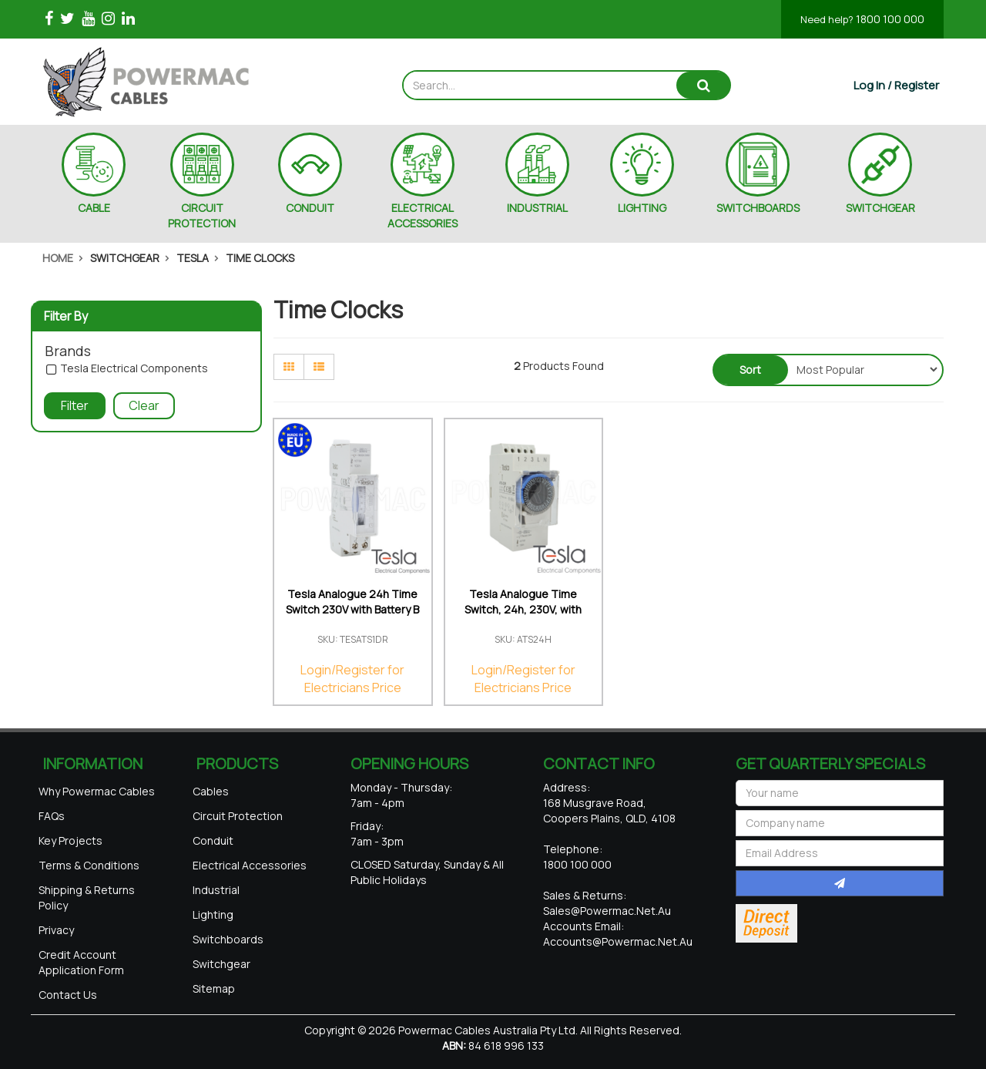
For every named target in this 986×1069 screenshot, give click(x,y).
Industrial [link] (216, 889)
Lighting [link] (213, 914)
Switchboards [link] (228, 939)
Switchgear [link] (221, 963)
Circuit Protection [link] (238, 815)
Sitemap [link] (214, 988)
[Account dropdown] (896, 85)
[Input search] (540, 85)
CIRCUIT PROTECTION (202, 215)
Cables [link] (211, 791)
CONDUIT (310, 207)
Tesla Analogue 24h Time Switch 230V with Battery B (352, 602)
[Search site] (703, 85)
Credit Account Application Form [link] (81, 962)
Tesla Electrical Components (134, 368)
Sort (750, 369)
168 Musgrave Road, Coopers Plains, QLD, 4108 (609, 810)
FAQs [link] (52, 815)
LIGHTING (642, 207)
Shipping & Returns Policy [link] (87, 897)
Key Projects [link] (70, 840)
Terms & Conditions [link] (89, 865)
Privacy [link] (56, 930)
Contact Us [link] (68, 994)
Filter (75, 405)
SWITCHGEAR (880, 207)
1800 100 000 (862, 19)
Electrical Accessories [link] (250, 865)
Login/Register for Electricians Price (352, 678)
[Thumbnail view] (288, 367)
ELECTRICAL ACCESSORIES (422, 215)
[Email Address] (840, 853)
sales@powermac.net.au (607, 910)
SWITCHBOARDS (758, 207)
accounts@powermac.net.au (618, 941)
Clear (144, 405)
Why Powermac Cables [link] (97, 791)
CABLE (94, 207)
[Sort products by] (864, 369)
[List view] (319, 367)
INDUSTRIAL (537, 207)
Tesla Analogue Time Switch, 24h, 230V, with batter (523, 609)
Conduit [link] (213, 840)
